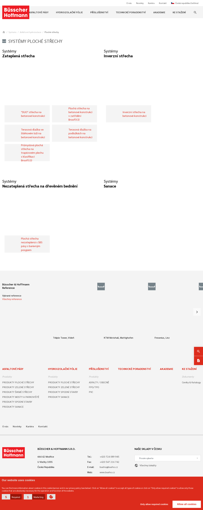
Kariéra (151, 3)
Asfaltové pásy (38, 12)
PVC (91, 391)
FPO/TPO (94, 387)
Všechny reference (12, 299)
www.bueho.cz (107, 472)
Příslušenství (99, 12)
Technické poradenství (131, 12)
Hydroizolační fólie (69, 12)
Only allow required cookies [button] (154, 504)
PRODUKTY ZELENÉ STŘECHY (18, 387)
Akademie (159, 12)
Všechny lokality (145, 465)
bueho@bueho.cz (109, 467)
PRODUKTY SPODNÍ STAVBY (17, 401)
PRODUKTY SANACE (13, 406)
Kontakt (163, 3)
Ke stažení (179, 12)
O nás (129, 3)
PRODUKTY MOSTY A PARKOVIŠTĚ (20, 396)
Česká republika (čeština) (184, 3)
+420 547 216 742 (109, 461)
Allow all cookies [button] (186, 504)
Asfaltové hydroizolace (30, 32)
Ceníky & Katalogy (191, 382)
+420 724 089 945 (109, 456)
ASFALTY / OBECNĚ (99, 382)
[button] (12, 496)
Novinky (140, 3)
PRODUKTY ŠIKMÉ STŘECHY (17, 391)
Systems (13, 32)
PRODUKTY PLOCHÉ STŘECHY (18, 382)
